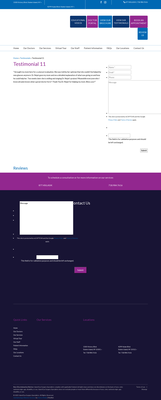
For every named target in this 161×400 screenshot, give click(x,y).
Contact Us (139, 48)
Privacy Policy (113, 120)
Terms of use (140, 387)
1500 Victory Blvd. (27, 2)
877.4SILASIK (130, 2)
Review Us (143, 33)
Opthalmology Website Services (24, 398)
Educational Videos (78, 21)
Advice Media (42, 398)
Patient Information (93, 48)
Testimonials (25, 58)
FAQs (109, 48)
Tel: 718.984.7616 (90, 353)
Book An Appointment (139, 21)
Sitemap (144, 389)
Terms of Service (126, 120)
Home (16, 48)
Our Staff (75, 48)
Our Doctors (29, 48)
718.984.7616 (142, 2)
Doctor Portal (92, 21)
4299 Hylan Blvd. (61, 7)
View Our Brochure (105, 21)
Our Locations (122, 48)
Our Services (45, 48)
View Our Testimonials (121, 21)
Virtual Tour (60, 48)
